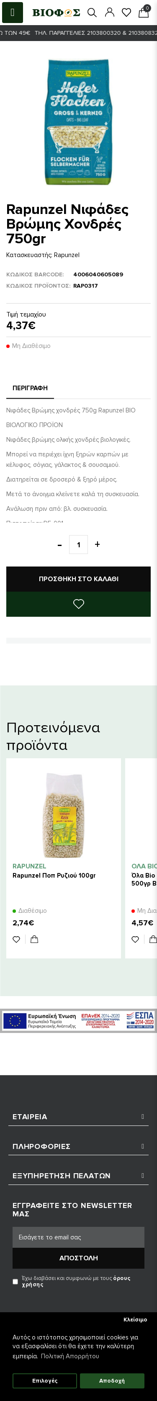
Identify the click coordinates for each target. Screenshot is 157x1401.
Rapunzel (67, 255)
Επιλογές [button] (44, 1381)
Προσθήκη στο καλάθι (78, 579)
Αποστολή (78, 1258)
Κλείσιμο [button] (135, 1319)
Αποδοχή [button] (112, 1381)
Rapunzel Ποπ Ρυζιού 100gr (54, 875)
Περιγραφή (30, 388)
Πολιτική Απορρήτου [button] (70, 1356)
